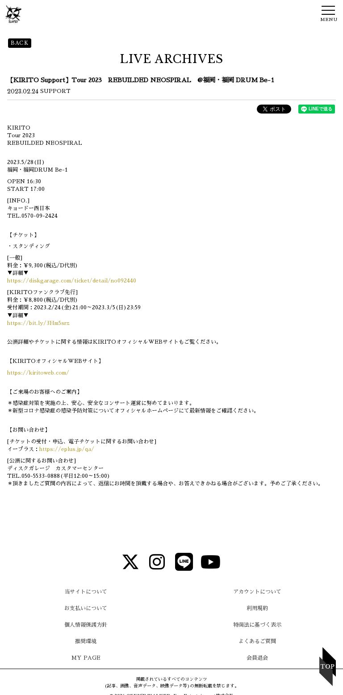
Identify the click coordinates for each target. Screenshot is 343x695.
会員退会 (257, 658)
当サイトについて (85, 591)
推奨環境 (85, 641)
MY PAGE (85, 658)
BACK (20, 43)
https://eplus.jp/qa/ (66, 449)
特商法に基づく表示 (257, 625)
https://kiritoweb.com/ (38, 372)
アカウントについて (257, 591)
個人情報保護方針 (85, 625)
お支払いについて (85, 608)
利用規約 (257, 608)
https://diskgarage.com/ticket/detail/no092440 (71, 280)
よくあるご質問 (257, 641)
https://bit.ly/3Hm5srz (38, 323)
